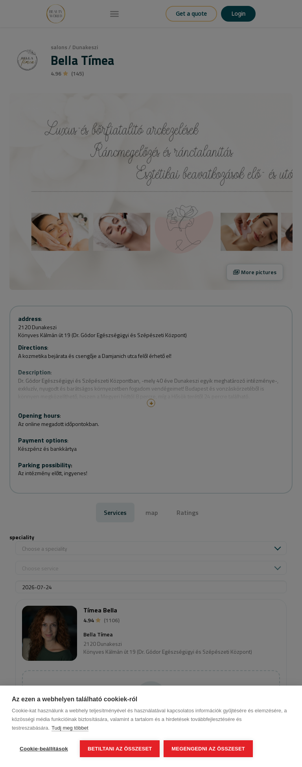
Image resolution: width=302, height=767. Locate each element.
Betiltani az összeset (120, 749)
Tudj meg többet (70, 728)
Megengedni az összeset (208, 749)
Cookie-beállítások (44, 749)
